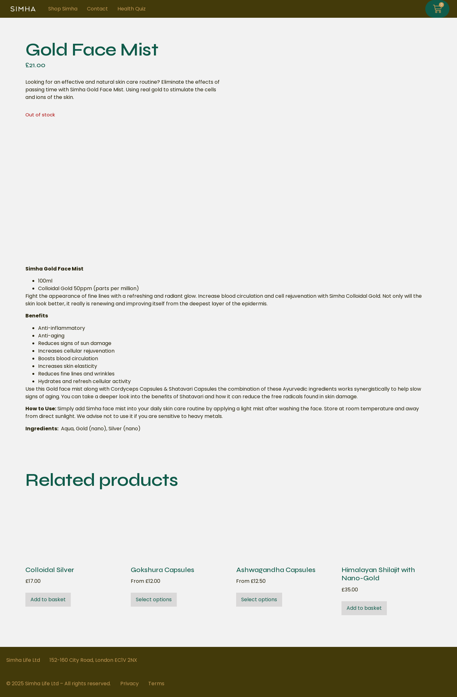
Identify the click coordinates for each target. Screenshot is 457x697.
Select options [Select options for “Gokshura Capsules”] (154, 599)
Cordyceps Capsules (136, 389)
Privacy (129, 683)
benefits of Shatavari (177, 396)
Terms (156, 683)
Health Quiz (131, 8)
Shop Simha (62, 8)
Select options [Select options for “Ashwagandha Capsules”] (259, 599)
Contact (97, 8)
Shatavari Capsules (193, 389)
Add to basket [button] (48, 599)
